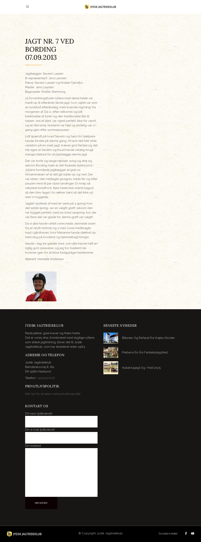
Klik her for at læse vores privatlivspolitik (53, 394)
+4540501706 (46, 378)
